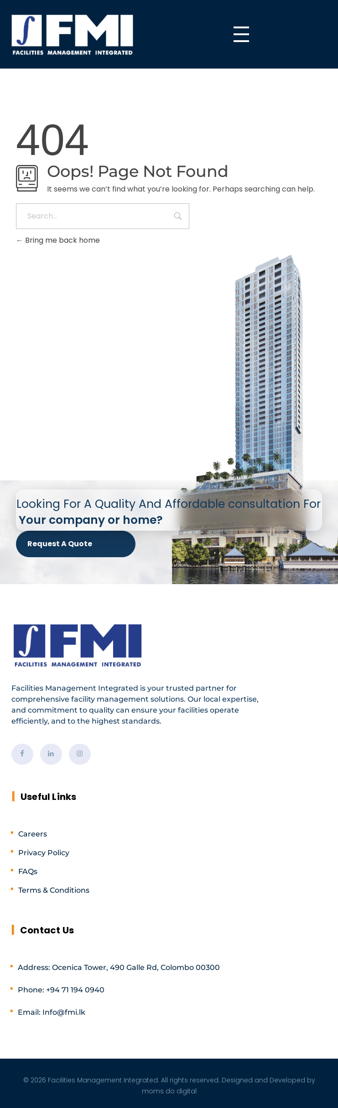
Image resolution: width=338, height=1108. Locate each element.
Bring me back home (58, 240)
